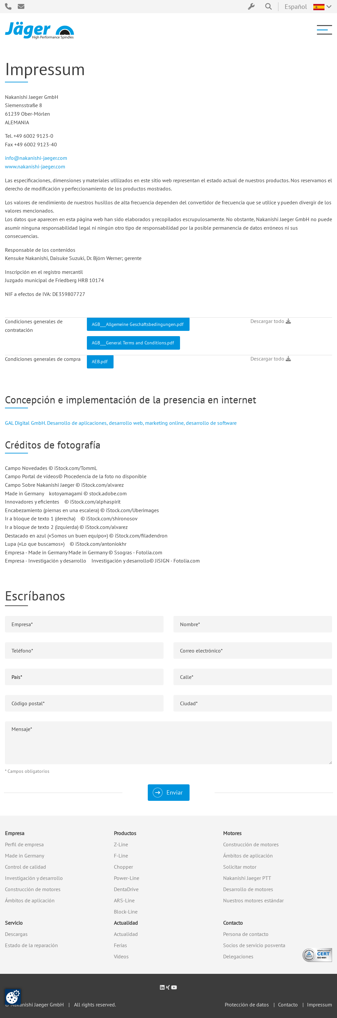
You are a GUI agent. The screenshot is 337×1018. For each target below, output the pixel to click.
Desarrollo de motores (248, 889)
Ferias (120, 945)
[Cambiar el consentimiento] (13, 997)
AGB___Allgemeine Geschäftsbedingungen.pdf (138, 324)
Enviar (175, 792)
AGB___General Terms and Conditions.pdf (133, 342)
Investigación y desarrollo (34, 878)
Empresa (14, 833)
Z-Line (121, 844)
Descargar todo (270, 321)
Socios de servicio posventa (254, 945)
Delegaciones (238, 956)
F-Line (121, 855)
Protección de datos (247, 1004)
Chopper (123, 866)
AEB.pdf (100, 361)
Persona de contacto (246, 934)
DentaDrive (126, 889)
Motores (232, 833)
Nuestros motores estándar (253, 900)
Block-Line (126, 911)
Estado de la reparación (31, 945)
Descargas (16, 934)
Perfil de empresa (24, 844)
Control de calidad (25, 866)
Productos (125, 833)
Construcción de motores (33, 889)
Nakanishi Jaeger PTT (247, 878)
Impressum (319, 1004)
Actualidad (126, 922)
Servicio (14, 922)
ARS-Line (124, 900)
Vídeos (121, 956)
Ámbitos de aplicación (30, 900)
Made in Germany (24, 855)
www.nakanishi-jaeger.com (35, 166)
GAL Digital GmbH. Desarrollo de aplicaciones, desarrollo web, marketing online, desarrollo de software (121, 423)
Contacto (233, 922)
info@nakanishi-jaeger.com (36, 158)
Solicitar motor (239, 866)
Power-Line (126, 878)
